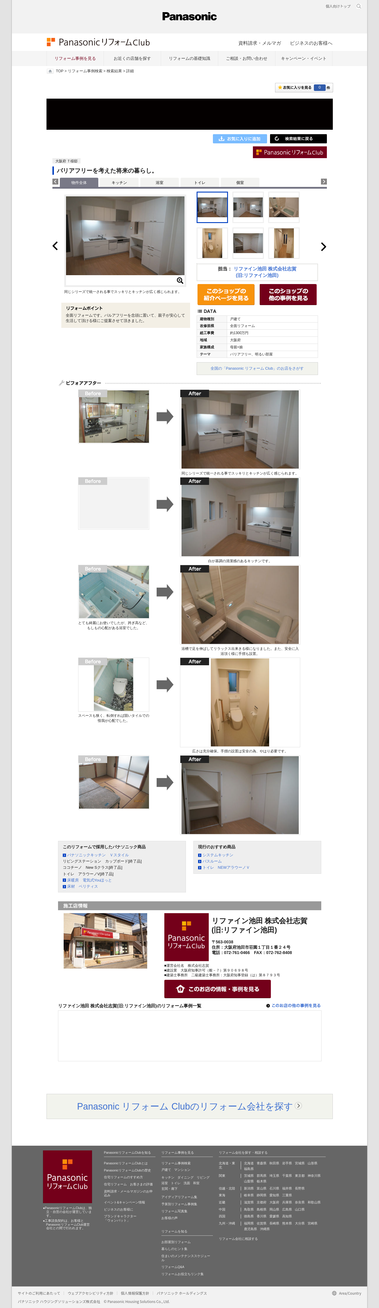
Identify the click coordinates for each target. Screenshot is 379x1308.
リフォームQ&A (172, 1267)
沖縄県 (265, 1229)
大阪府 (274, 1202)
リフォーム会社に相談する (238, 1238)
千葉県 (287, 1175)
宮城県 (300, 1163)
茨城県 (249, 1175)
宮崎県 (312, 1223)
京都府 (261, 1202)
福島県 (249, 1169)
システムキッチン (218, 855)
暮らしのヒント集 (174, 1249)
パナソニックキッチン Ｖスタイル (98, 855)
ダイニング (185, 1177)
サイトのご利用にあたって (39, 1293)
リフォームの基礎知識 (189, 58)
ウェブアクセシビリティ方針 (90, 1293)
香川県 (261, 1216)
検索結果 (114, 71)
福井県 (287, 1188)
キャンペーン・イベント (304, 58)
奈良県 (300, 1202)
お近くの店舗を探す (132, 58)
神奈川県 (314, 1175)
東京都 (300, 1175)
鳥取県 (249, 1209)
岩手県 (287, 1163)
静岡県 (261, 1195)
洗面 (187, 1183)
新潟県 (249, 1188)
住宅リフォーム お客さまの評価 (128, 1184)
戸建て (166, 1169)
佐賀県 (261, 1223)
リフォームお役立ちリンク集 (182, 1274)
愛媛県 (274, 1216)
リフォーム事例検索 (85, 71)
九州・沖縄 (227, 1223)
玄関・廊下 (169, 1188)
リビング (203, 1177)
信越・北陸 (227, 1188)
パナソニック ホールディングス (182, 1293)
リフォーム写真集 (174, 1211)
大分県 (300, 1223)
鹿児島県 (250, 1229)
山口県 (300, 1209)
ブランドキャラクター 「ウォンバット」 (120, 1218)
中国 (222, 1209)
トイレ (199, 182)
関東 (222, 1175)
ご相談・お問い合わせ (246, 58)
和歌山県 (314, 1202)
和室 (196, 1183)
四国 (222, 1216)
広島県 (287, 1209)
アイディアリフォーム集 (179, 1197)
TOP (59, 71)
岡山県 (274, 1209)
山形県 (312, 1163)
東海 (222, 1195)
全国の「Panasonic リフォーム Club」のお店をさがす (257, 368)
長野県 (300, 1188)
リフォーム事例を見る (75, 58)
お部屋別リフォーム (176, 1242)
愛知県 (274, 1195)
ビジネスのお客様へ (311, 43)
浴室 (159, 182)
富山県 (261, 1188)
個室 (240, 182)
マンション (182, 1169)
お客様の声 (169, 1218)
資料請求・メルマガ (259, 43)
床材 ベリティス (82, 886)
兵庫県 (287, 1202)
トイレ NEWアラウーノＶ (226, 867)
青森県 (261, 1163)
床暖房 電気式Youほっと (89, 880)
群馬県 (261, 1175)
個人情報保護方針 (135, 1293)
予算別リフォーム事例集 (179, 1204)
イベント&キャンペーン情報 (124, 1202)
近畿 (222, 1202)
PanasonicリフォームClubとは (126, 1163)
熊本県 (287, 1223)
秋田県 (274, 1163)
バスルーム (212, 861)
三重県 (287, 1195)
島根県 (261, 1209)
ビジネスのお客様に (118, 1209)
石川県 (274, 1188)
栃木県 (261, 1181)
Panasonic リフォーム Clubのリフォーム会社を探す (185, 1106)
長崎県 (274, 1223)
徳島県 (249, 1216)
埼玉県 (274, 1175)
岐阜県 (249, 1195)
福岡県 (249, 1223)
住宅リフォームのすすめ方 (123, 1177)
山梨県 (249, 1181)
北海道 (249, 1163)
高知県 (287, 1216)
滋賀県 (249, 1202)
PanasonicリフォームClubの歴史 (127, 1170)
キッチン (119, 182)
